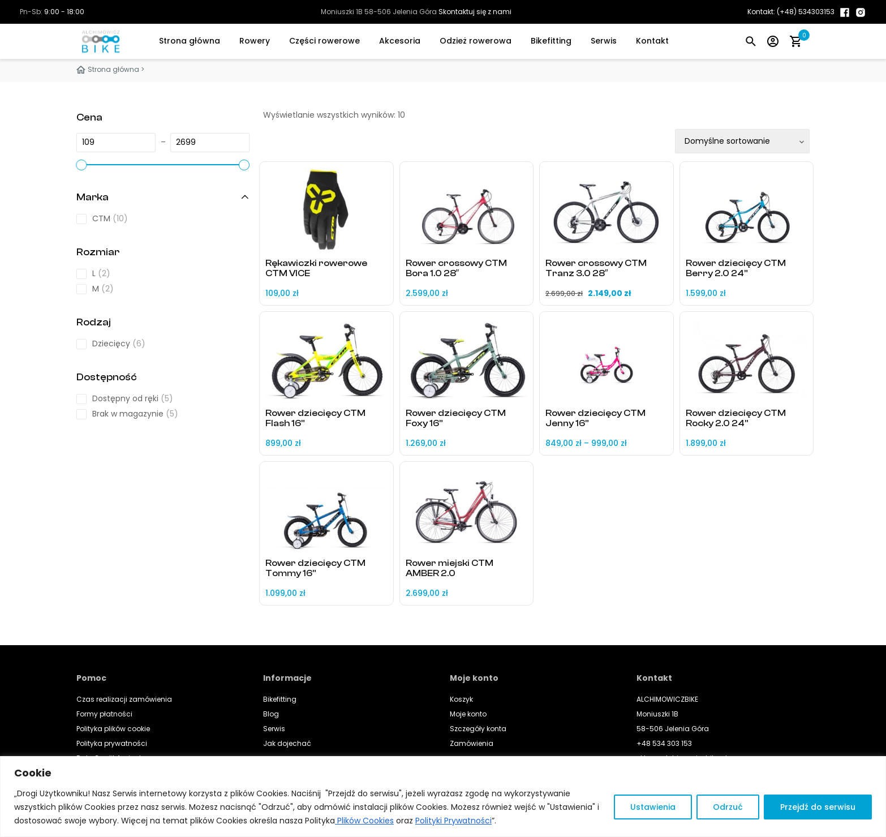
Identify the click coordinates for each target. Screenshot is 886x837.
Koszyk (461, 699)
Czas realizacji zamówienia (124, 699)
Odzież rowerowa (475, 40)
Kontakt (652, 40)
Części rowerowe (324, 40)
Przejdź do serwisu (817, 807)
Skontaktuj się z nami (474, 11)
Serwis (604, 40)
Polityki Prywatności (453, 820)
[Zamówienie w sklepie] (742, 141)
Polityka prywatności (111, 743)
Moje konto (468, 714)
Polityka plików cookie (113, 728)
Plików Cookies (364, 820)
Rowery (254, 40)
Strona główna (189, 40)
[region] (443, 796)
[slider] (81, 165)
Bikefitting (551, 40)
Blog (271, 714)
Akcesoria (399, 40)
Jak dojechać (287, 743)
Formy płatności (104, 714)
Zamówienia (471, 743)
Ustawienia (653, 807)
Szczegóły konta (478, 728)
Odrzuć (728, 807)
